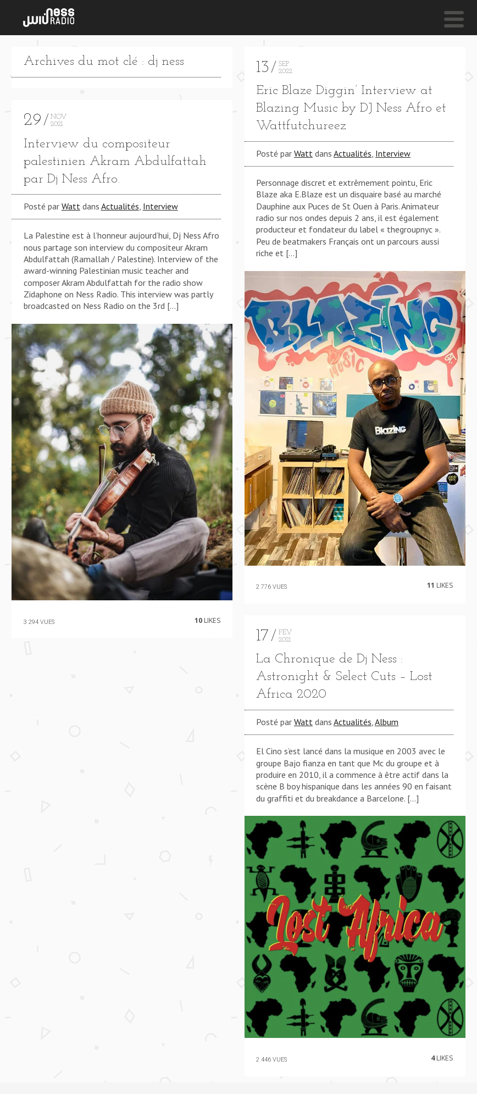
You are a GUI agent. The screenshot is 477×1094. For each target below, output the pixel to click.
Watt (71, 206)
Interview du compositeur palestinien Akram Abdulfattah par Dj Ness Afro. (115, 161)
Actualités (120, 206)
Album (386, 721)
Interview (160, 206)
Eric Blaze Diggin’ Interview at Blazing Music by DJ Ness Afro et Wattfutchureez (351, 108)
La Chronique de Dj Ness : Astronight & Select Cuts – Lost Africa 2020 (344, 677)
